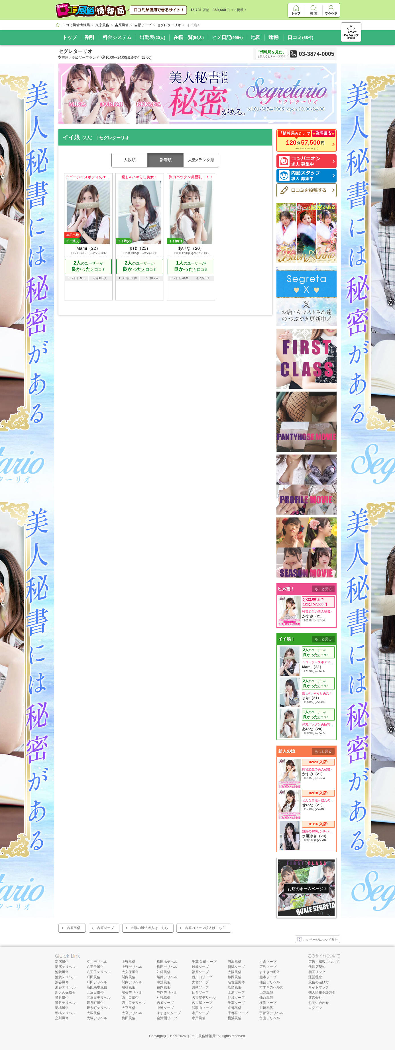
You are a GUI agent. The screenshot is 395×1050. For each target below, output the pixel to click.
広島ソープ (267, 967)
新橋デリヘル (65, 1013)
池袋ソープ (236, 998)
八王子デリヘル (99, 972)
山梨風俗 (266, 992)
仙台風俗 (266, 998)
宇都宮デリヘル (271, 1013)
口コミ (300, 37)
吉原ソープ (105, 928)
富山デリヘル (269, 1018)
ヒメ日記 (227, 37)
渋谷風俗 (62, 982)
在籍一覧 (188, 37)
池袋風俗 (62, 972)
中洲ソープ (165, 1008)
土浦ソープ (236, 992)
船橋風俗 (128, 987)
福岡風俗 (163, 987)
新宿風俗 (62, 962)
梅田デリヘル (167, 967)
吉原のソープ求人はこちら (205, 928)
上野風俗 (128, 962)
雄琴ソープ (200, 967)
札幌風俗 (163, 998)
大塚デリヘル (97, 1018)
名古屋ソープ (202, 1003)
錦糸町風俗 (95, 1003)
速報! (274, 37)
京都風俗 (234, 1008)
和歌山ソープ (202, 1008)
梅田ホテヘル (167, 962)
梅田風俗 (128, 1018)
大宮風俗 (128, 1008)
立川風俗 (62, 1018)
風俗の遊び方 (318, 982)
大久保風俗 (130, 972)
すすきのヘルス (271, 987)
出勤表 (152, 37)
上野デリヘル (132, 967)
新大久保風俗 (65, 992)
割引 (90, 37)
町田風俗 (93, 977)
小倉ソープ (267, 962)
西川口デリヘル (134, 1003)
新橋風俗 (62, 1008)
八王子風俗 (95, 967)
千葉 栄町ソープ (204, 962)
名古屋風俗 (236, 982)
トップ (69, 37)
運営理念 (315, 977)
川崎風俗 (266, 1008)
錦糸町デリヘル (99, 1008)
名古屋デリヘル (204, 998)
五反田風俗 (95, 992)
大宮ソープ (200, 982)
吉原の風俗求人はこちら (149, 928)
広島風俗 (234, 987)
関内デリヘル (132, 982)
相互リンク (316, 972)
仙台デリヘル (269, 982)
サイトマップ (318, 987)
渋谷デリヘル (65, 987)
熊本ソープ (267, 977)
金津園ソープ (167, 1018)
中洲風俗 (163, 982)
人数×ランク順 (201, 159)
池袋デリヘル (65, 977)
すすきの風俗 (269, 972)
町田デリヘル (97, 982)
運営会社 (315, 998)
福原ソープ (200, 972)
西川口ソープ (202, 977)
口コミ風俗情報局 (201, 1036)
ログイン (315, 1008)
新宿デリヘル (65, 967)
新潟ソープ (236, 967)
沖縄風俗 (163, 972)
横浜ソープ (267, 1003)
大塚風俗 (93, 1013)
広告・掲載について (323, 962)
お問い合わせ (318, 1003)
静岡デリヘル (167, 992)
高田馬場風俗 (97, 987)
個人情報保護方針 (322, 992)
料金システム (117, 37)
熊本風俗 (234, 962)
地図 (255, 37)
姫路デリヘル (167, 977)
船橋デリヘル (132, 992)
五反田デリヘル (99, 998)
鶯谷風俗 (62, 998)
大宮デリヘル (132, 1013)
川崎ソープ (200, 987)
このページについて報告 (317, 939)
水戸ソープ (200, 1013)
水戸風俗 (198, 1018)
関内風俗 (128, 977)
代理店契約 (316, 967)
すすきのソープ (169, 1013)
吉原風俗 (73, 928)
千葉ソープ (236, 1003)
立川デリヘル (97, 962)
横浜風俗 (234, 1018)
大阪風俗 (234, 972)
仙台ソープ (200, 992)
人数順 (130, 159)
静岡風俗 (234, 977)
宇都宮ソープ (238, 1013)
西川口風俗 (130, 998)
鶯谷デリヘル (65, 1003)
